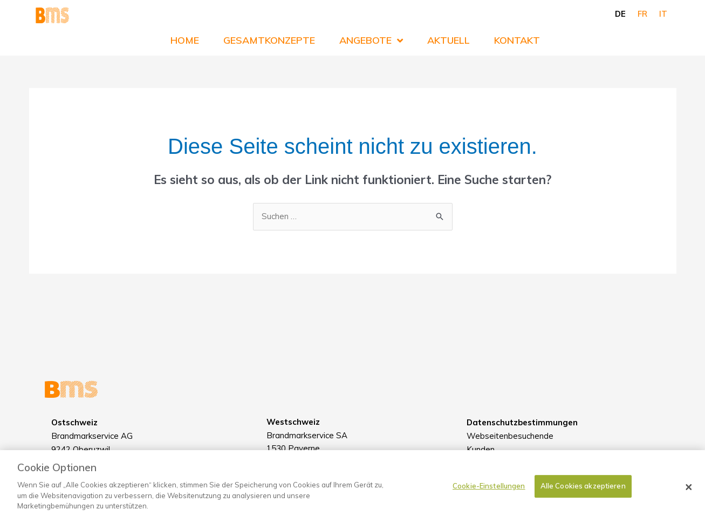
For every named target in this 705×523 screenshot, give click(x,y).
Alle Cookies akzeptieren (583, 491)
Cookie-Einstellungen (489, 491)
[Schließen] (689, 492)
